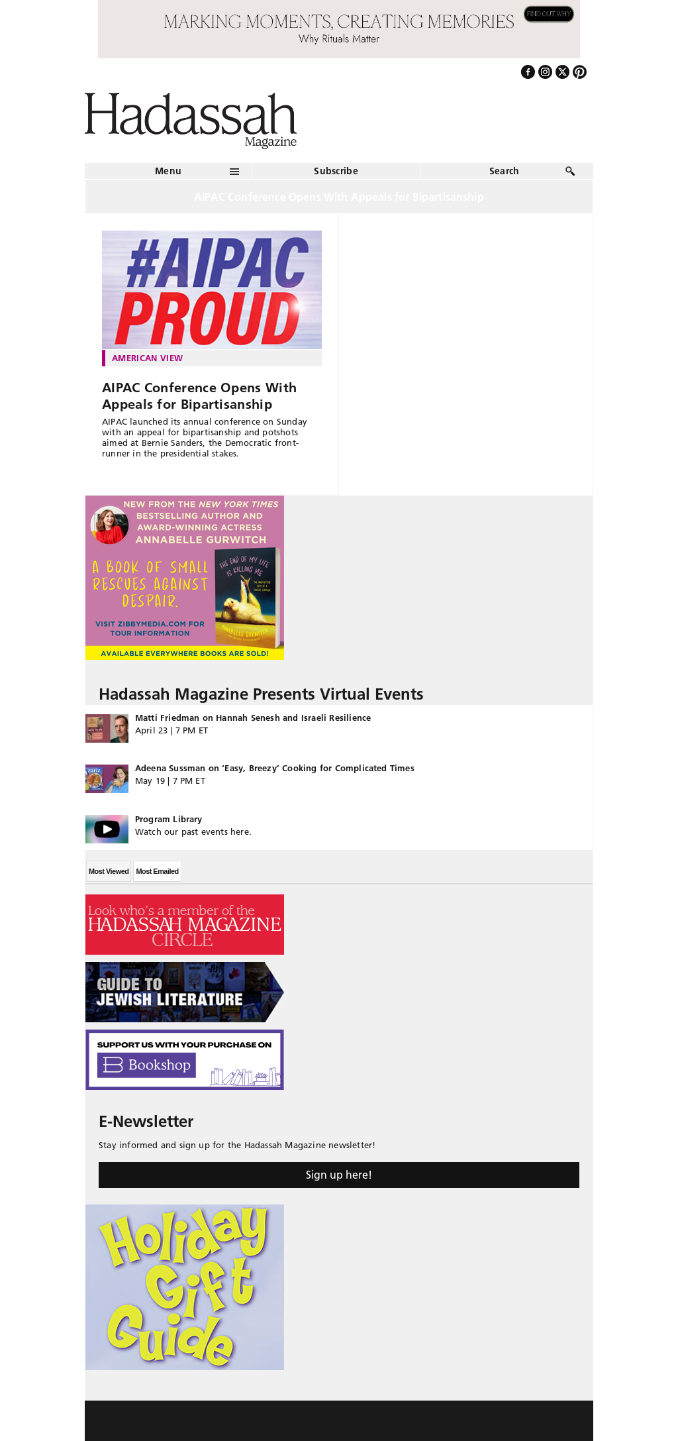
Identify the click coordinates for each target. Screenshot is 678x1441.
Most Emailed (157, 871)
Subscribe (336, 171)
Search (504, 171)
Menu (168, 171)
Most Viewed (108, 871)
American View (147, 357)
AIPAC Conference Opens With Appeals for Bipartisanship (199, 396)
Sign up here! (339, 1174)
